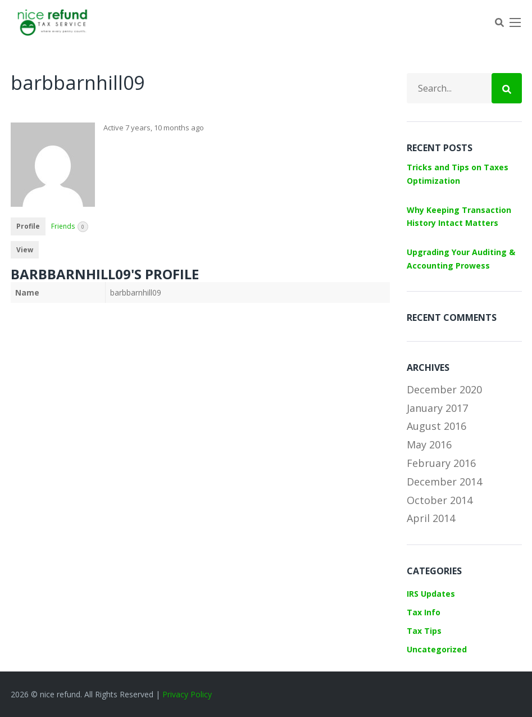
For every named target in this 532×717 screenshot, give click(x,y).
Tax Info (423, 612)
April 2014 (431, 518)
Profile (28, 226)
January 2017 (437, 408)
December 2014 (444, 481)
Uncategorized (437, 649)
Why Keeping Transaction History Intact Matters (459, 217)
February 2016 (441, 463)
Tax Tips (424, 630)
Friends (69, 226)
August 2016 (436, 426)
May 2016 (429, 444)
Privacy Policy (187, 694)
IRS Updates (431, 593)
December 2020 (444, 389)
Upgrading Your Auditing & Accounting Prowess (461, 259)
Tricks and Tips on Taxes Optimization (457, 174)
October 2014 (439, 500)
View (24, 250)
